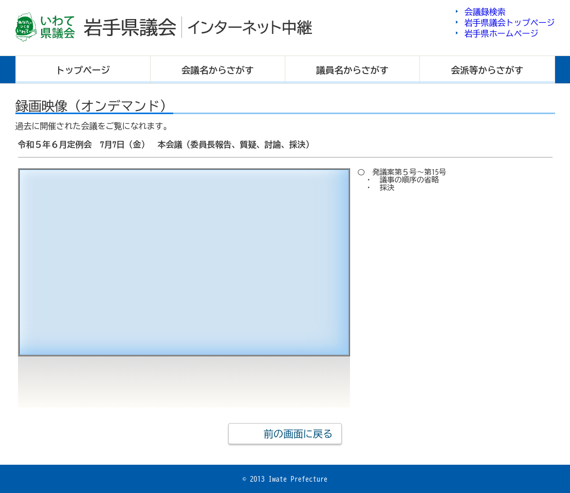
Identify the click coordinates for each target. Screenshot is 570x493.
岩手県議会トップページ (510, 23)
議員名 (352, 70)
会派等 (487, 70)
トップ (83, 70)
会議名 (217, 70)
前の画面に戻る (298, 434)
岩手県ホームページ (502, 33)
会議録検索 (485, 12)
